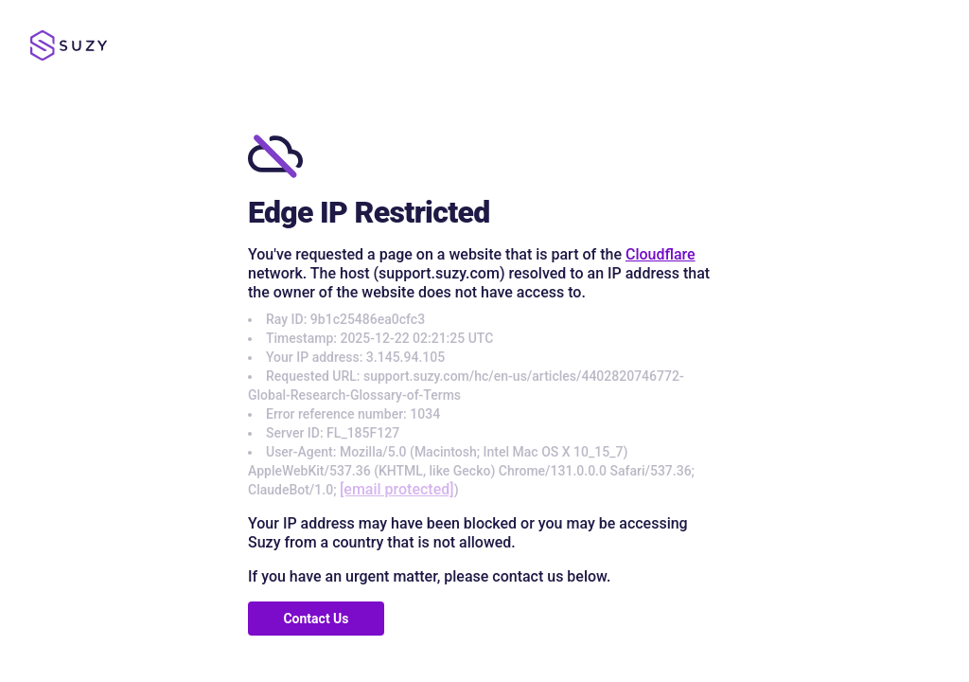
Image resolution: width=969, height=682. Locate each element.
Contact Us (315, 618)
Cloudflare (660, 254)
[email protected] (397, 489)
